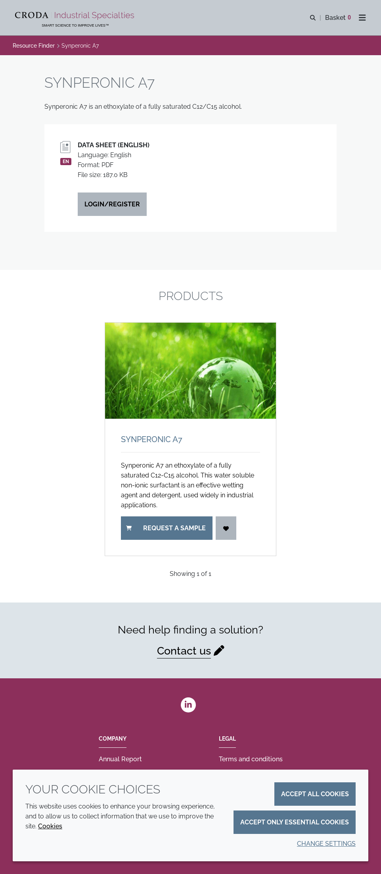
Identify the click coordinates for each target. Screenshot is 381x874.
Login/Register (112, 204)
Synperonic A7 (151, 439)
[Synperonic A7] (190, 371)
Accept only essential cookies (294, 822)
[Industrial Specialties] (75, 16)
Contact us (184, 651)
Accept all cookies (315, 794)
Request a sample (166, 528)
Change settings (326, 843)
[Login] (226, 528)
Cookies (50, 826)
